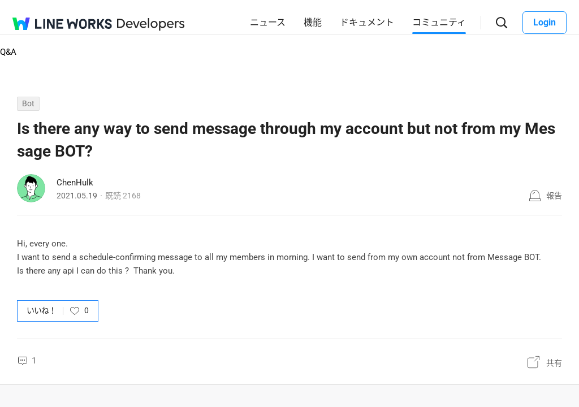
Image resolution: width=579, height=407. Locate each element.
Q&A (8, 52)
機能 (313, 22)
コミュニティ (439, 22)
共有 (554, 362)
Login (544, 22)
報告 (554, 195)
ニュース (268, 22)
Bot (28, 103)
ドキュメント (367, 22)
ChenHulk (75, 182)
